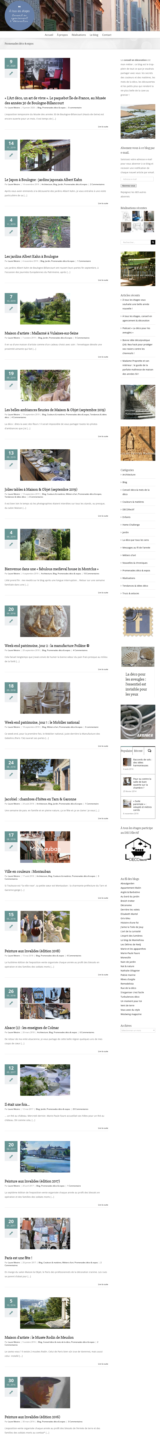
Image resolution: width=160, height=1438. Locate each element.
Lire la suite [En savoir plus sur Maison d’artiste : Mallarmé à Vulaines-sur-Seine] (103, 356)
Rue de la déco (128, 988)
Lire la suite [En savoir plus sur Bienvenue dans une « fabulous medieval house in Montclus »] (103, 592)
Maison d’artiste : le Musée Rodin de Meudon (39, 1337)
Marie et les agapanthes (133, 948)
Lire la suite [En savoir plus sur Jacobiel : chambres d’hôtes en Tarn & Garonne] (103, 818)
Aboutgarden (127, 883)
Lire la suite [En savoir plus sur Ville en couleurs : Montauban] (103, 898)
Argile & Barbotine (130, 892)
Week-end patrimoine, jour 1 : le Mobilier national (42, 722)
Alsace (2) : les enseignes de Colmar (32, 1027)
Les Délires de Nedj (131, 944)
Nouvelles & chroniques (135, 562)
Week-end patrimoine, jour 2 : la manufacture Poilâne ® (47, 645)
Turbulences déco (130, 996)
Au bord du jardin (130, 896)
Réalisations (128, 578)
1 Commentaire (84, 261)
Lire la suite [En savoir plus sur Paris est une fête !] (103, 1284)
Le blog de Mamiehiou (132, 940)
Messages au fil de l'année (136, 547)
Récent (138, 751)
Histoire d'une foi (130, 922)
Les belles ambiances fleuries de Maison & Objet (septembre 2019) (55, 410)
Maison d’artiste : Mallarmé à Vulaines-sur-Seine (41, 333)
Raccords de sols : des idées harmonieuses (142, 762)
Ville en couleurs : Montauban (28, 871)
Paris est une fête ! (18, 1258)
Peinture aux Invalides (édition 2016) (32, 1417)
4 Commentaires (19, 417)
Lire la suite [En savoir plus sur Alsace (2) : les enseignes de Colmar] (103, 1051)
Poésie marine (128, 974)
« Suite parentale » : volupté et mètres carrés (142, 805)
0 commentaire (75, 107)
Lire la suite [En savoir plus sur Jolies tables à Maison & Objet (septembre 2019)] (103, 516)
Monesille (126, 957)
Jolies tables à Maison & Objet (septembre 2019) (41, 489)
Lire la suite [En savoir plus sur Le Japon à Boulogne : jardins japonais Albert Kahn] (103, 203)
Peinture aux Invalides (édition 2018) (32, 951)
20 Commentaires (80, 1109)
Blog (39, 107)
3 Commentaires (75, 1421)
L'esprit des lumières (131, 935)
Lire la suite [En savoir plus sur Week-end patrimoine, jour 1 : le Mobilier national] (103, 746)
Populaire (126, 751)
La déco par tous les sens (135, 539)
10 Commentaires (91, 573)
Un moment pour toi (131, 1001)
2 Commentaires (97, 184)
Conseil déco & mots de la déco (56, 1342)
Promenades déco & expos (54, 107)
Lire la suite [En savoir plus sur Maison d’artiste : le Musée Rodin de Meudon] (103, 1364)
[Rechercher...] (136, 242)
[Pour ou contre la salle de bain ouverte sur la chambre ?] (127, 779)
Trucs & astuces (130, 593)
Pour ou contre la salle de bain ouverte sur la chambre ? (142, 783)
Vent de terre (127, 1005)
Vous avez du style (130, 1009)
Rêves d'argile (128, 979)
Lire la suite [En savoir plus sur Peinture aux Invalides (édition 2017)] (103, 1204)
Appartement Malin (131, 887)
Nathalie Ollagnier (130, 970)
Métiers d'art (71, 494)
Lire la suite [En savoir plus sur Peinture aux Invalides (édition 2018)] (103, 974)
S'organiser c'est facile (132, 992)
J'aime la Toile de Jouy (132, 927)
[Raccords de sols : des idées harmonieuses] (127, 760)
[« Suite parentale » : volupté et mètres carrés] (127, 801)
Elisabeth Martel (129, 913)
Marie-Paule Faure (130, 953)
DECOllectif (128, 509)
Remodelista (127, 983)
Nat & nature (127, 966)
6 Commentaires (87, 1032)
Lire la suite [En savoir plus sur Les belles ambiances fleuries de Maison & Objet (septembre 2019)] (103, 436)
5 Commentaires (82, 337)
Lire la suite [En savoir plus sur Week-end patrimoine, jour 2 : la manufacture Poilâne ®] (103, 669)
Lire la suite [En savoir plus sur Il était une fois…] (103, 1128)
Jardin (60, 184)
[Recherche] (153, 242)
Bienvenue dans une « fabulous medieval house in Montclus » (52, 569)
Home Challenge (131, 524)
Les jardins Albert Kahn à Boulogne (31, 256)
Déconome (126, 905)
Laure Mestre (14, 107)
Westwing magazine (131, 1014)
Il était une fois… (17, 1104)
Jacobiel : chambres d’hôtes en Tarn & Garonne (40, 799)
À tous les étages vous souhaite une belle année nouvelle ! (135, 304)
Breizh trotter (128, 900)
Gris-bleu (125, 918)
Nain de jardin (128, 961)
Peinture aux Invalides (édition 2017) (32, 1181)
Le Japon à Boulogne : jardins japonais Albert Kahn (43, 179)
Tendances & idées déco (15, 497)
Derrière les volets (130, 909)
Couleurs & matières (56, 414)
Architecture (47, 184)
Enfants (126, 517)
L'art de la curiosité (131, 931)
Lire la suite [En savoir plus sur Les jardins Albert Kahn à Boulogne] (103, 280)
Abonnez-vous (128, 186)
